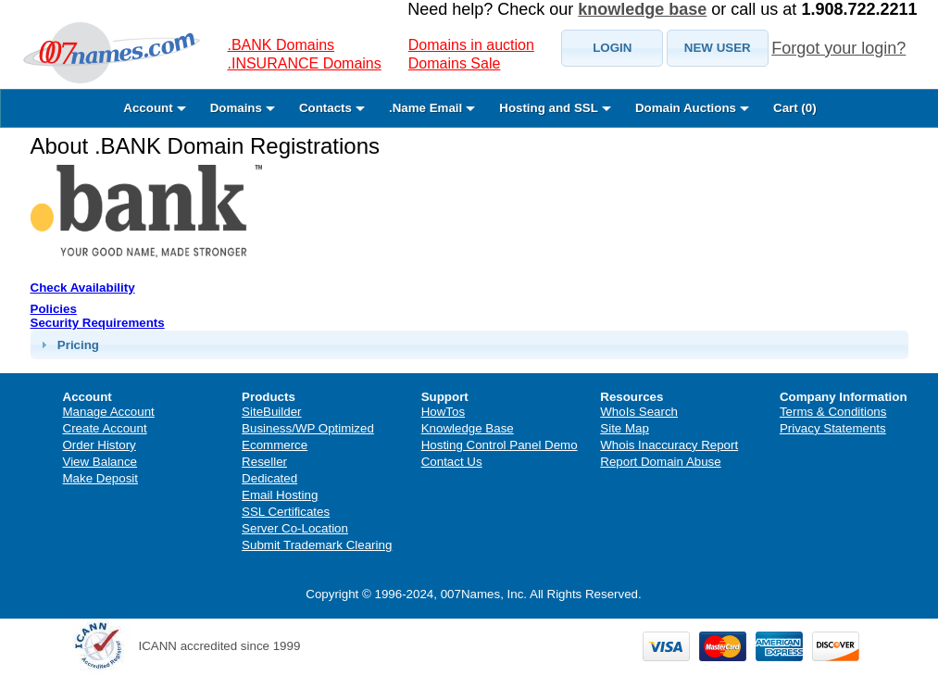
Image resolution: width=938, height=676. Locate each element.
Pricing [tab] (67, 344)
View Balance (100, 462)
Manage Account (109, 412)
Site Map (624, 428)
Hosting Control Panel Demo (499, 445)
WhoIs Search (639, 412)
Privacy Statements (833, 428)
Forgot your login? (838, 48)
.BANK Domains (281, 45)
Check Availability (83, 287)
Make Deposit (101, 478)
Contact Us (451, 462)
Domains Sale (454, 63)
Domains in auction (471, 45)
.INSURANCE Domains (304, 63)
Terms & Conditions (833, 412)
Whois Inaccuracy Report (669, 445)
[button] (612, 48)
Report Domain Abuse (660, 462)
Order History (99, 445)
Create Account (105, 428)
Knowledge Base (467, 428)
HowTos (443, 412)
